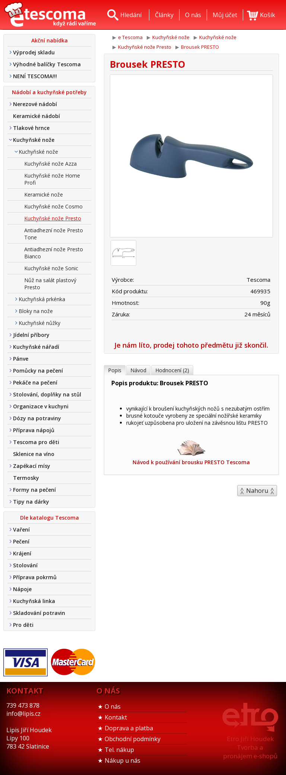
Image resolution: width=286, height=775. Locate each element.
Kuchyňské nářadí (36, 346)
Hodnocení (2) (172, 370)
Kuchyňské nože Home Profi (52, 179)
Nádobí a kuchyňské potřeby (49, 92)
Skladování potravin (39, 612)
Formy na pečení (34, 489)
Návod (138, 370)
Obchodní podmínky (133, 739)
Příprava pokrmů (35, 577)
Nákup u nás (122, 760)
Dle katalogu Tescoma (49, 517)
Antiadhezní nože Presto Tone (53, 234)
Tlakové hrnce (31, 127)
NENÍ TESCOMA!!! (35, 76)
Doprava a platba (129, 728)
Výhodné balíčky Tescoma (47, 64)
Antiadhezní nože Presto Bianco (53, 253)
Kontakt (116, 717)
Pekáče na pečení (35, 382)
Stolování (25, 565)
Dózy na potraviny (37, 418)
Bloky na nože (36, 311)
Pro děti (23, 624)
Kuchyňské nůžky (39, 322)
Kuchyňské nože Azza (50, 163)
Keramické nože (43, 194)
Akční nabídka (49, 40)
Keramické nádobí (36, 115)
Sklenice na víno (33, 453)
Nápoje (22, 589)
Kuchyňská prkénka (42, 299)
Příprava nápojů (33, 430)
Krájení (22, 553)
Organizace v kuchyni (41, 406)
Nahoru (257, 491)
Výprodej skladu (34, 52)
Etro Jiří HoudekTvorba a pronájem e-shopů (250, 747)
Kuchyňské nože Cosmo (53, 206)
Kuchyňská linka (34, 601)
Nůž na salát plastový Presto (50, 284)
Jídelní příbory (31, 334)
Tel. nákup (119, 750)
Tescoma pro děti (36, 442)
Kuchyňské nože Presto (52, 218)
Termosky (26, 477)
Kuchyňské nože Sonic (51, 268)
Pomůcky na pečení (38, 370)
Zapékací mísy (31, 465)
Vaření (21, 529)
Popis (114, 370)
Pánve (20, 358)
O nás (113, 706)
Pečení (21, 541)
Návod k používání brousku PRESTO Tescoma (191, 452)
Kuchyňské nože (33, 139)
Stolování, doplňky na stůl (47, 394)
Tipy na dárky (31, 501)
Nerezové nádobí (35, 104)
